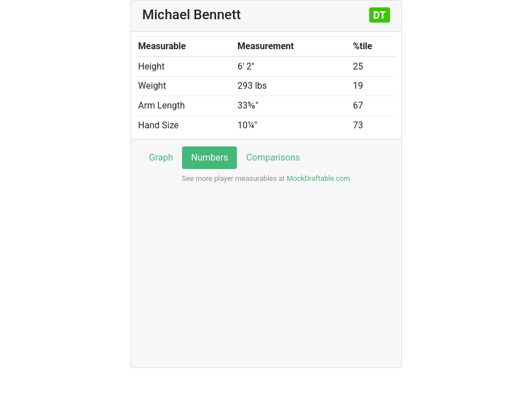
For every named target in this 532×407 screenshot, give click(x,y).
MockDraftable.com (318, 178)
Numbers (209, 157)
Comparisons (273, 157)
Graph (161, 157)
